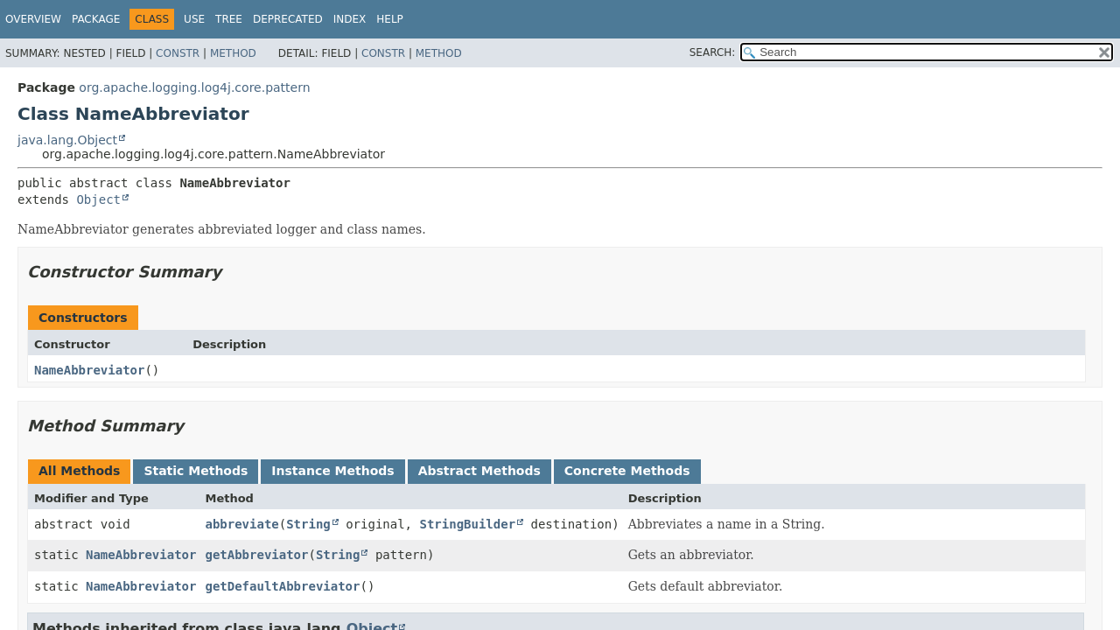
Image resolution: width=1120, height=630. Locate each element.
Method (233, 53)
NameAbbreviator (89, 370)
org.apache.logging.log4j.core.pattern (194, 87)
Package (96, 19)
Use (194, 19)
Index (350, 19)
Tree (228, 19)
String (308, 524)
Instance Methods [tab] (332, 471)
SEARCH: (713, 52)
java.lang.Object (67, 140)
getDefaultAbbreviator (282, 586)
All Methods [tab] (79, 471)
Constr (178, 53)
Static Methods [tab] (196, 471)
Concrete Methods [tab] (627, 471)
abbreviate (241, 524)
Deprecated (288, 19)
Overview (33, 19)
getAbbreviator (256, 555)
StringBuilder (467, 524)
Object (98, 199)
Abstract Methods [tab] (479, 471)
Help (389, 19)
